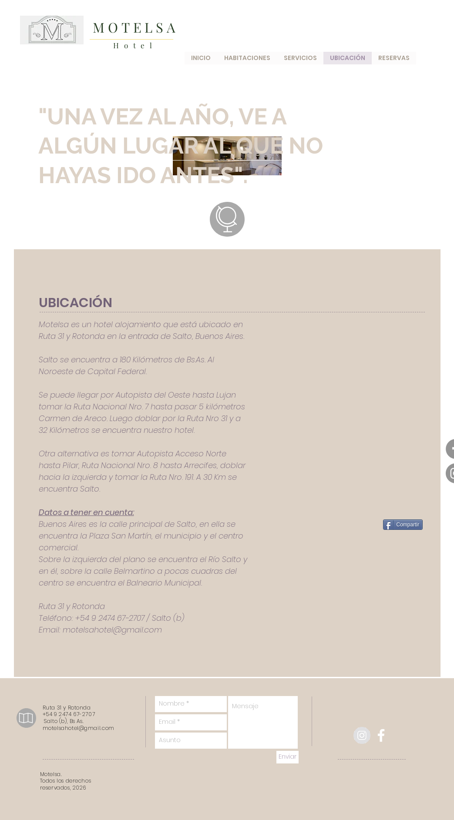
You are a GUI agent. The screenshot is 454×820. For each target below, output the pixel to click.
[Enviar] (287, 757)
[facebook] (381, 735)
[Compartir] (403, 524)
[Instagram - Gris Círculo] (361, 735)
